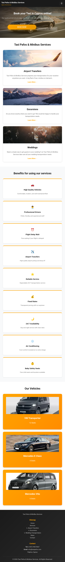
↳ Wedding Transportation (32, 533)
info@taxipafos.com (34, 549)
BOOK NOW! (22, 27)
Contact (32, 538)
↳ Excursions (32, 530)
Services (32, 525)
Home (32, 523)
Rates (32, 535)
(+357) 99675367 (34, 547)
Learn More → (32, 82)
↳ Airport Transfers (32, 528)
